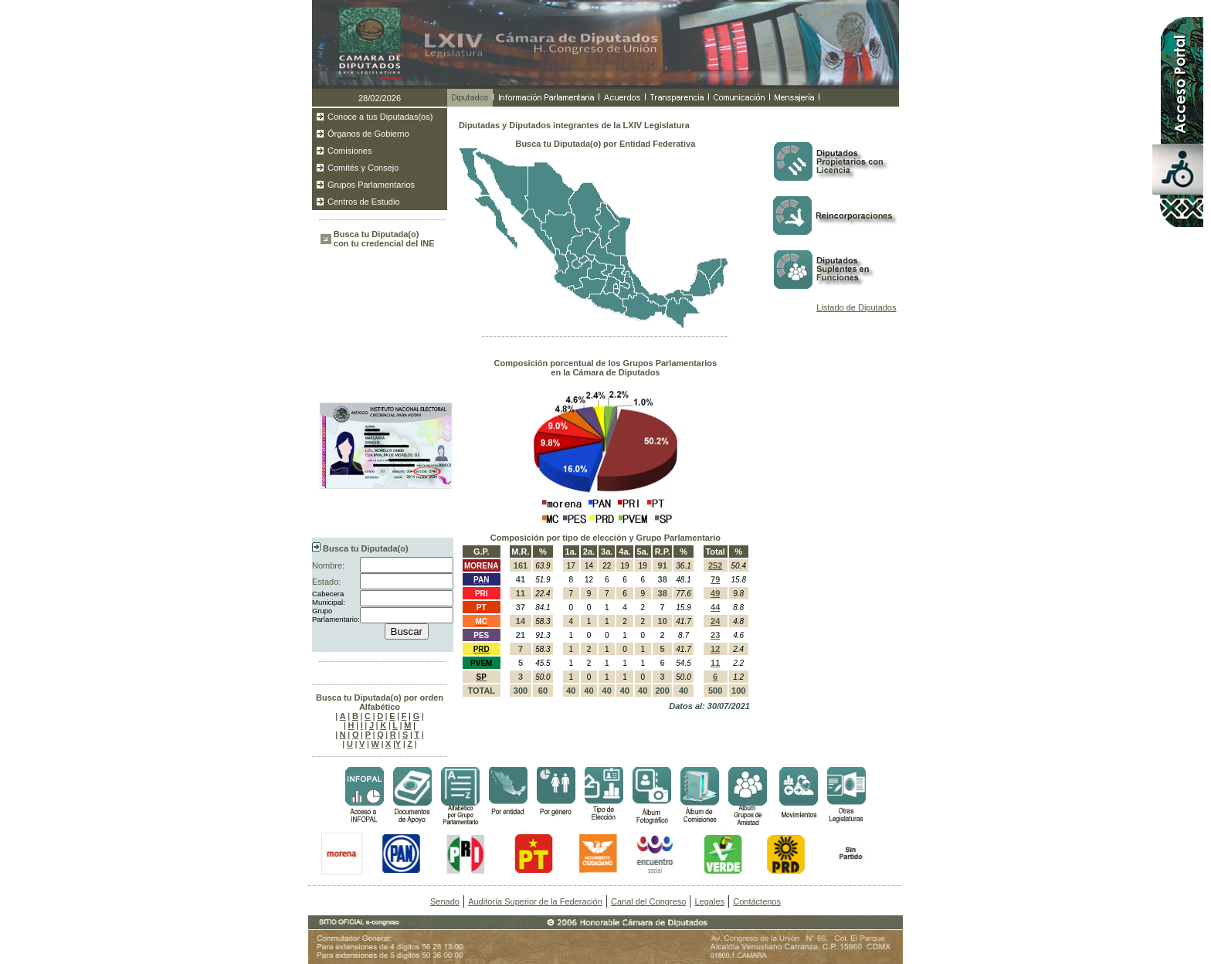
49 (715, 593)
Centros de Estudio (363, 201)
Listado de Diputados (856, 307)
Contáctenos (757, 901)
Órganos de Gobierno (368, 133)
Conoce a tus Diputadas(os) (379, 116)
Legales (709, 901)
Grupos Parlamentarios (371, 184)
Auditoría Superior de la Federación (535, 901)
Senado (445, 901)
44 (715, 607)
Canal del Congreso (648, 901)
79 (715, 579)
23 (715, 635)
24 (715, 621)
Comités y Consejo (363, 167)
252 (715, 565)
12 (715, 648)
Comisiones (349, 150)
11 (715, 662)
